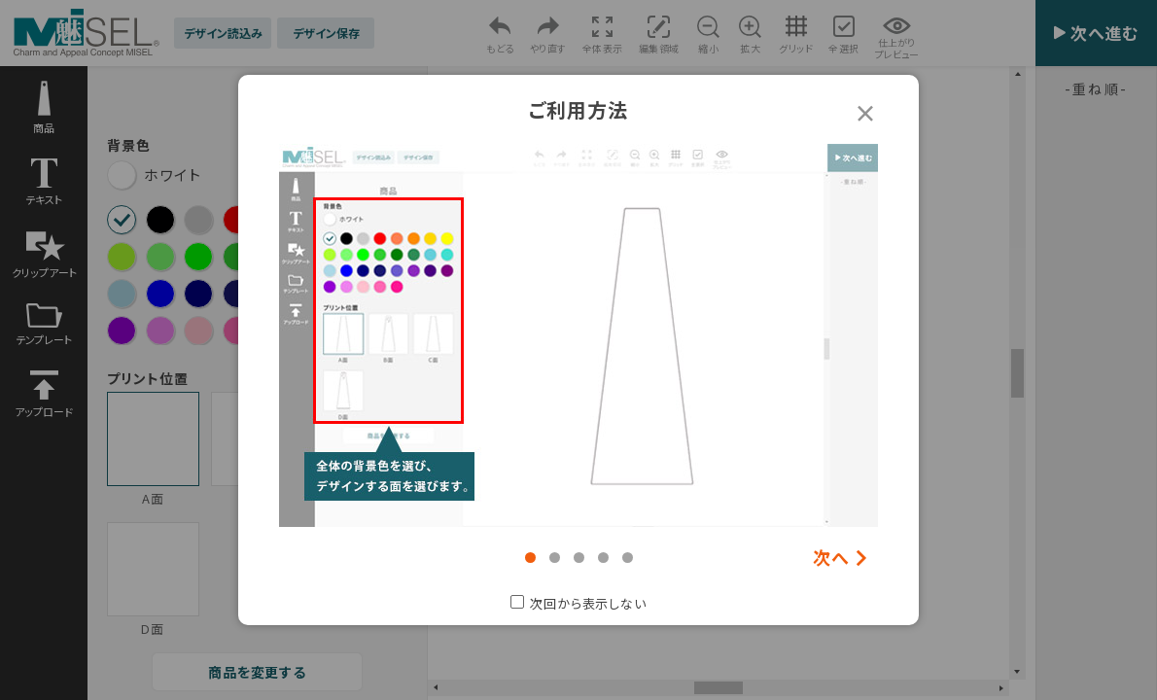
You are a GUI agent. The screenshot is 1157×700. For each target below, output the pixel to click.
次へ (831, 557)
